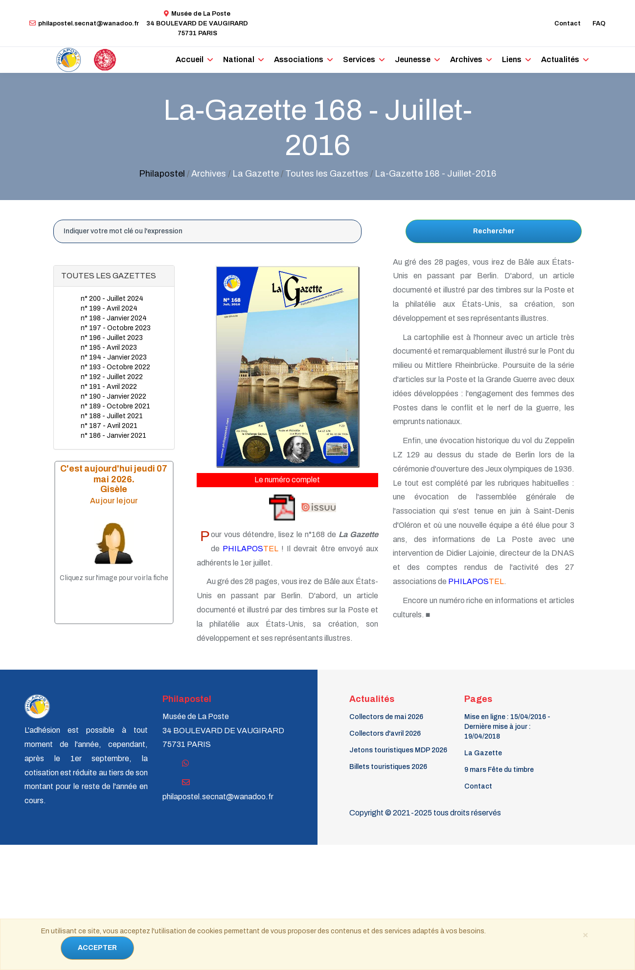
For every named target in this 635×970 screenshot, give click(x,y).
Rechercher (494, 231)
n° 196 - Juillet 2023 (112, 337)
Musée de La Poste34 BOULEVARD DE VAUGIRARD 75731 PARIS (197, 23)
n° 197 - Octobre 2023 (116, 328)
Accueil (190, 59)
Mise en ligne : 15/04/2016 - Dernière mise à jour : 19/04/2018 (507, 726)
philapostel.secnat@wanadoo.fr (84, 23)
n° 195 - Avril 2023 (109, 347)
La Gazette (483, 753)
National (238, 59)
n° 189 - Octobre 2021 (115, 406)
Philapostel (162, 174)
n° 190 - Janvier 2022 (113, 396)
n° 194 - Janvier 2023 (114, 357)
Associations (298, 59)
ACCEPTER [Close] (97, 947)
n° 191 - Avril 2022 (109, 386)
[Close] (585, 934)
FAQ (599, 23)
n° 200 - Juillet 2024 (112, 298)
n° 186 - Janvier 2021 (113, 435)
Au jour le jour (114, 500)
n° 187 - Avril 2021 (109, 425)
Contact (567, 23)
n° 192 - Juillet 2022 (112, 377)
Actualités (560, 59)
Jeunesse (413, 59)
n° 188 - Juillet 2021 (112, 416)
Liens (512, 59)
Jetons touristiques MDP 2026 (398, 750)
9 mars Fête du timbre (499, 769)
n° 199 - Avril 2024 (109, 308)
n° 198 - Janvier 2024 (114, 318)
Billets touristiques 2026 (388, 766)
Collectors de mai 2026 (386, 717)
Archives (466, 59)
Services (359, 59)
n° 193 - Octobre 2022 (115, 367)
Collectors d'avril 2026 (385, 733)
